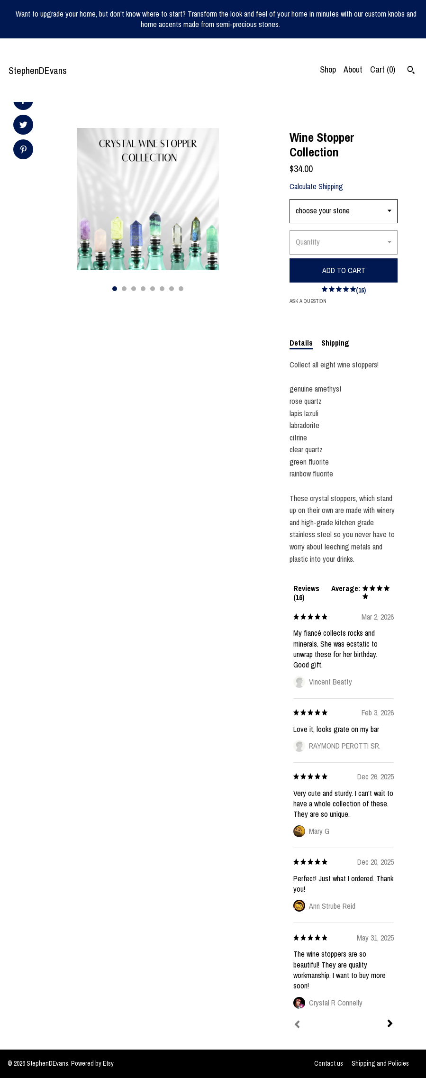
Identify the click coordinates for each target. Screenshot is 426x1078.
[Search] (411, 71)
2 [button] (124, 288)
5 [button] (152, 288)
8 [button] (181, 288)
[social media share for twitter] (23, 126)
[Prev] (297, 1025)
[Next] (390, 1024)
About (353, 69)
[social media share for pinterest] (23, 150)
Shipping (335, 343)
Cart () (382, 69)
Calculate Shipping (316, 186)
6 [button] (162, 288)
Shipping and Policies (380, 1063)
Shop (328, 69)
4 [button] (143, 288)
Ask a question (308, 301)
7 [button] (171, 288)
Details (301, 343)
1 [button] (114, 288)
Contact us (328, 1063)
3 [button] (133, 288)
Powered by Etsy (92, 1063)
